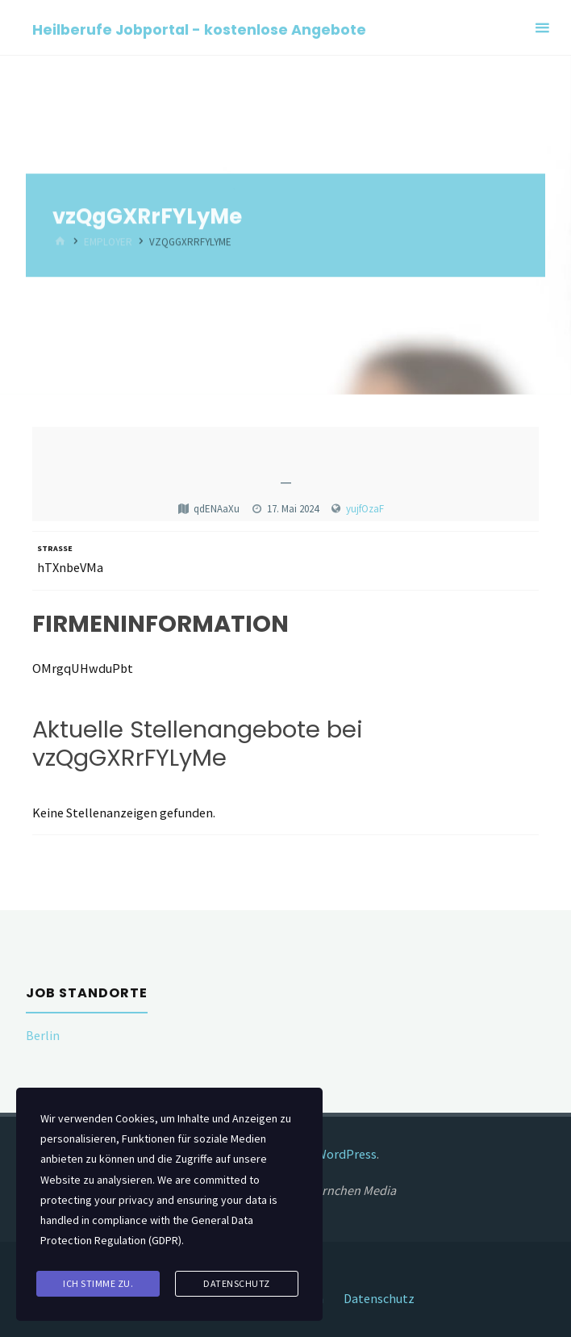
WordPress (346, 1154)
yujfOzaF (365, 509)
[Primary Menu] (542, 28)
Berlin (43, 1035)
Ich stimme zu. (98, 1283)
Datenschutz (379, 1298)
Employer (108, 242)
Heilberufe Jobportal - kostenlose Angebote (199, 29)
